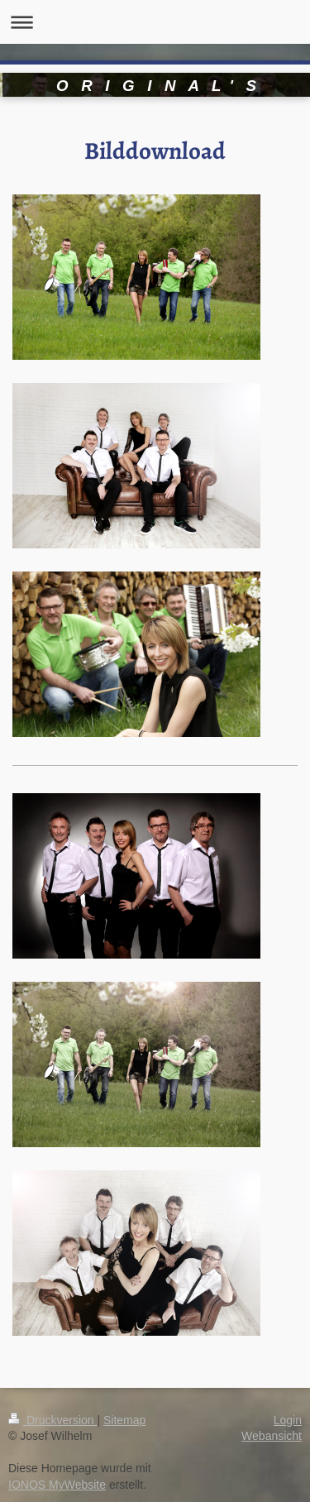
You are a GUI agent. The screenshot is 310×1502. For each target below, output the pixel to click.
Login (288, 1420)
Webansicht (271, 1435)
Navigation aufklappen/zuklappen (155, 22)
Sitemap (124, 1420)
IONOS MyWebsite (57, 1484)
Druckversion (52, 1420)
